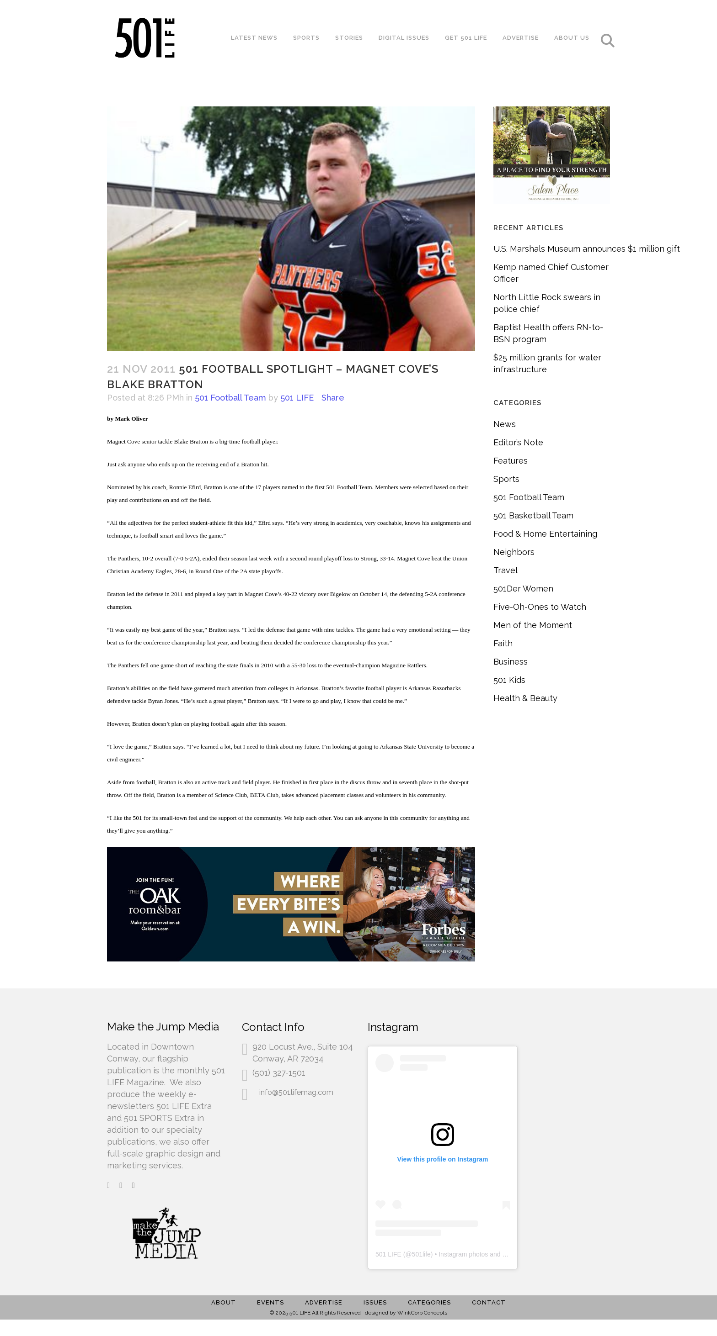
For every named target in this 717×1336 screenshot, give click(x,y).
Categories (429, 1302)
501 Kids (509, 680)
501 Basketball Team (533, 515)
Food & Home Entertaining (545, 534)
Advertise (323, 1302)
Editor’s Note (518, 442)
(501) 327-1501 (278, 1072)
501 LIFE (297, 397)
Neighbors (514, 552)
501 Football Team (230, 397)
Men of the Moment (532, 625)
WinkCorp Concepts (422, 1313)
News (504, 424)
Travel (505, 570)
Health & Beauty (525, 698)
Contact (489, 1302)
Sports (506, 479)
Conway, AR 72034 (288, 1058)
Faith (503, 643)
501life (421, 1254)
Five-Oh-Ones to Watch (539, 607)
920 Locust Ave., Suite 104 (302, 1046)
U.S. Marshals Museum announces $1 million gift (586, 248)
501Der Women (523, 588)
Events (270, 1302)
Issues (375, 1302)
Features (510, 460)
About (223, 1302)
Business (510, 661)
